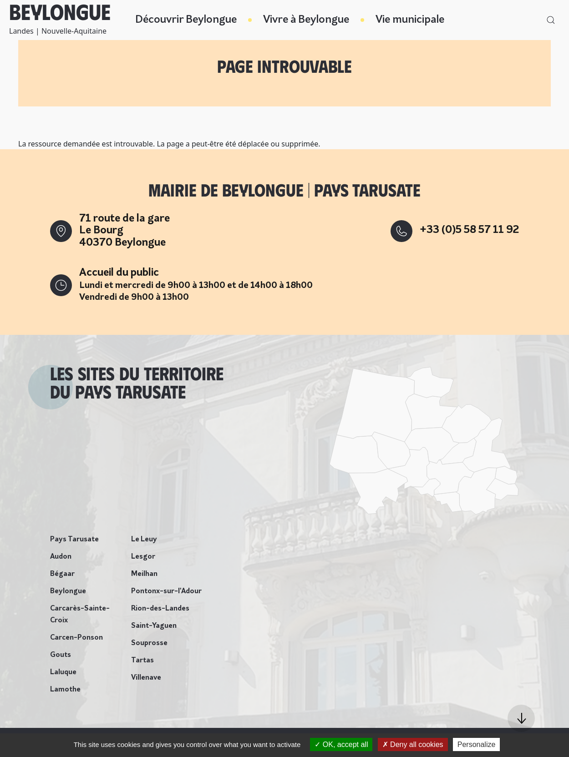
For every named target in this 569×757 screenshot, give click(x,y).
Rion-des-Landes (160, 608)
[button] (521, 718)
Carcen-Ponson (76, 637)
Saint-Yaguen (154, 626)
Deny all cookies (412, 744)
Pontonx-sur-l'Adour (166, 591)
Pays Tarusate (74, 539)
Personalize (476, 744)
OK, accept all (341, 744)
